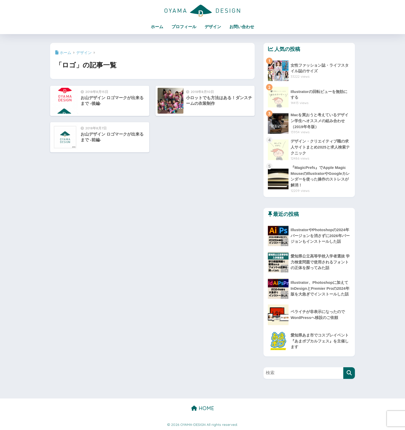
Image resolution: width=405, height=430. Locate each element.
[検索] (349, 373)
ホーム (157, 27)
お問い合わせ (241, 27)
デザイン (213, 27)
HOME (202, 408)
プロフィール (184, 27)
